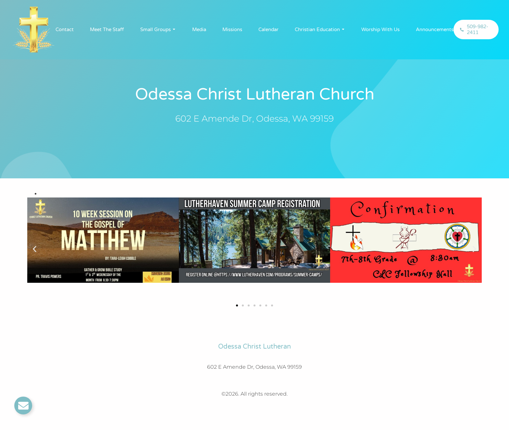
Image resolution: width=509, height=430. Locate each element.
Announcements (434, 29)
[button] (35, 249)
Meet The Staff (107, 29)
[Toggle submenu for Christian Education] (342, 29)
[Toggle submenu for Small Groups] (173, 29)
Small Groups (155, 29)
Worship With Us (380, 29)
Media (199, 29)
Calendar (268, 29)
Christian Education (317, 29)
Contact (65, 29)
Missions (232, 29)
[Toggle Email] (23, 405)
